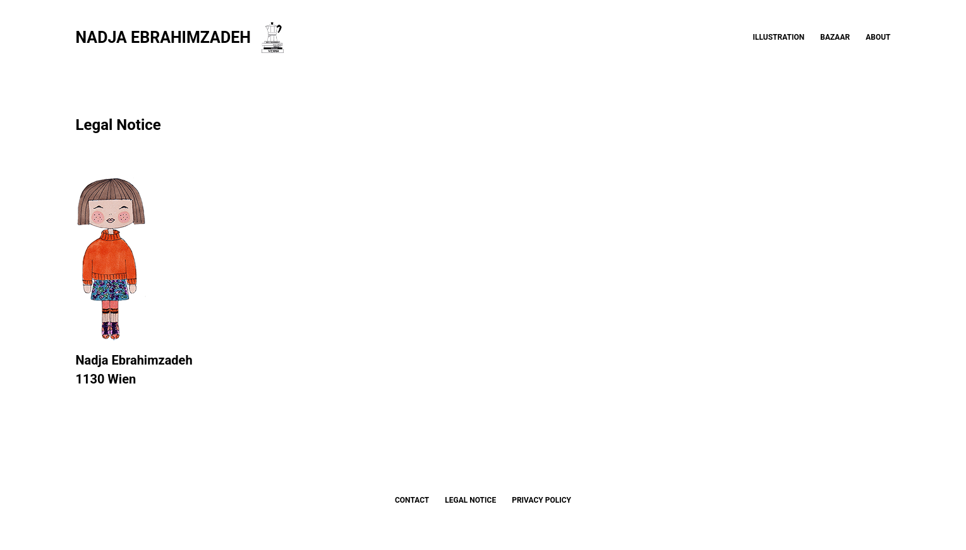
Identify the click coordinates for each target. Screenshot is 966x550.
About (878, 37)
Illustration (779, 37)
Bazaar (835, 37)
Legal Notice (470, 500)
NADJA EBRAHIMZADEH (163, 37)
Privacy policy (541, 500)
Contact (412, 500)
